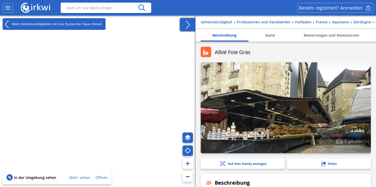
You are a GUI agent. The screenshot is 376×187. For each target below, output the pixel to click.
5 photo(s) (353, 140)
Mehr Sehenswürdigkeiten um (52, 24)
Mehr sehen (79, 177)
